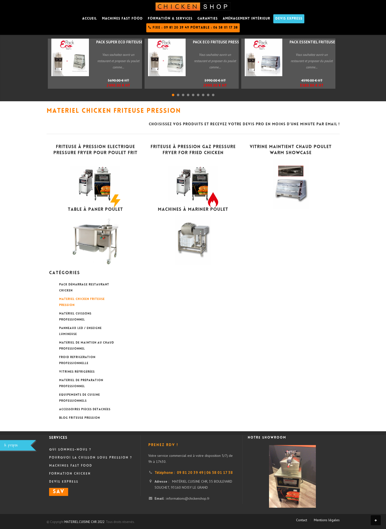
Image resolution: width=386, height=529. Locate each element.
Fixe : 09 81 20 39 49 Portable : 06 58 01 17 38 (193, 28)
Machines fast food (122, 19)
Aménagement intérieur (246, 19)
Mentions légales (327, 520)
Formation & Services (170, 19)
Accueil (89, 19)
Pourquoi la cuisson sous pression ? (90, 457)
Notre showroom (267, 437)
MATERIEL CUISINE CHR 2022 (84, 522)
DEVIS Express (288, 19)
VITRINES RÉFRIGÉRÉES (77, 372)
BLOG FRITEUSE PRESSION (79, 418)
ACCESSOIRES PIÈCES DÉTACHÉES (84, 409)
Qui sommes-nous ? (70, 449)
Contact (301, 520)
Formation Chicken (70, 473)
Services (58, 438)
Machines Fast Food (70, 465)
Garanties (207, 19)
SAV (58, 492)
